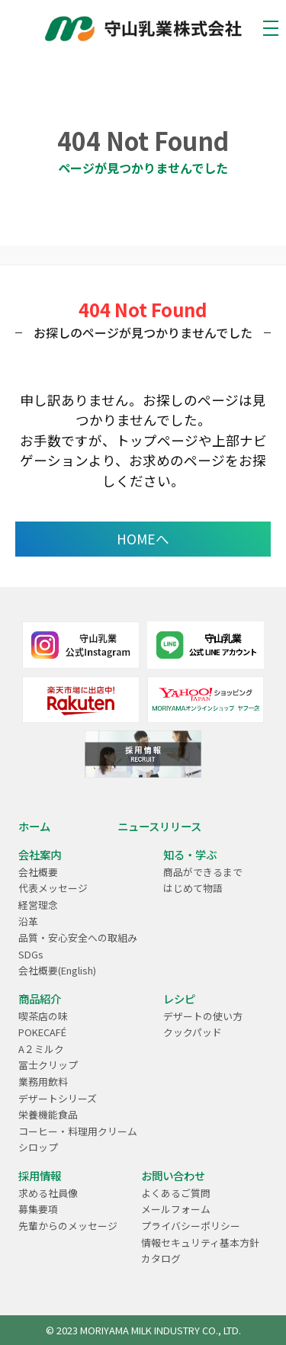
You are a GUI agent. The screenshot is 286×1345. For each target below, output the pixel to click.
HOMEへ (143, 538)
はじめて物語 (193, 888)
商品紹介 (39, 998)
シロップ (38, 1147)
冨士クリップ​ (48, 1065)
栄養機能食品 (48, 1114)
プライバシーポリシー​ (190, 1225)
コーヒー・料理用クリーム (77, 1131)
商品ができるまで (203, 872)
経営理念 (38, 904)
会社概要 (38, 872)
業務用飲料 (43, 1081)
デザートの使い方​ (203, 1016)
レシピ (179, 998)
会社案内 (39, 854)
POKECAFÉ (42, 1032)
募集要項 (38, 1209)
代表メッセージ (53, 888)
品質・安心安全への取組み (77, 937)
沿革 (28, 921)
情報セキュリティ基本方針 (200, 1242)
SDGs (30, 954)
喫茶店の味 (43, 1016)
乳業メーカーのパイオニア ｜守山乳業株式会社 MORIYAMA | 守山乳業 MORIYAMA (143, 29)
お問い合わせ (173, 1175)
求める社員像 (48, 1193)
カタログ (161, 1258)
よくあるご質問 (175, 1193)
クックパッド (192, 1032)
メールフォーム (175, 1209)
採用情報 (39, 1175)
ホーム (34, 826)
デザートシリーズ (57, 1098)
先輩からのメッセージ (67, 1225)
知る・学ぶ (190, 854)
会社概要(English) (57, 970)
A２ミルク (41, 1049)
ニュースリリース (159, 826)
